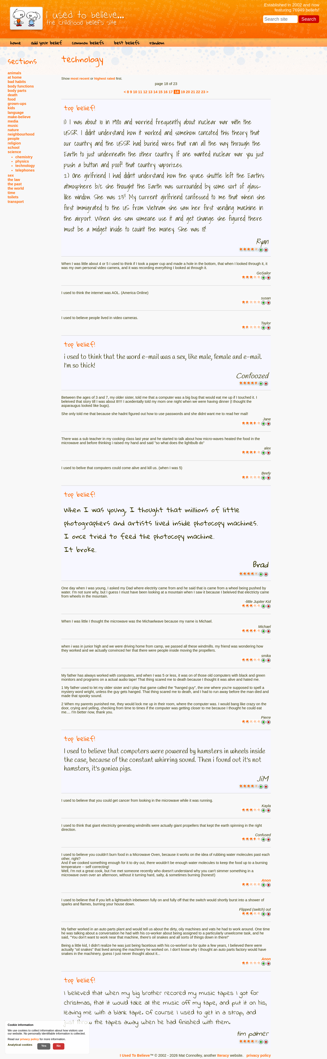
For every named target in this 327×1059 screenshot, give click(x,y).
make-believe (19, 117)
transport (16, 202)
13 (150, 92)
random (156, 43)
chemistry (24, 157)
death (12, 95)
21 (193, 92)
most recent (80, 78)
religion (14, 143)
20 (188, 92)
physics (22, 161)
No (59, 1045)
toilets (13, 197)
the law (14, 180)
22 (198, 92)
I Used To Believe (135, 1055)
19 (183, 92)
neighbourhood (21, 134)
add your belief (46, 43)
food (12, 99)
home (15, 43)
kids (11, 108)
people (13, 139)
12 (145, 92)
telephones (24, 170)
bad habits (17, 82)
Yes (43, 1045)
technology (25, 166)
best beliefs (126, 43)
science (14, 152)
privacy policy (259, 1055)
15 (160, 92)
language (16, 113)
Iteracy (223, 1055)
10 (135, 92)
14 (155, 92)
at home (15, 77)
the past (15, 184)
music (13, 126)
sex (11, 175)
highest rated (104, 78)
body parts (17, 91)
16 (166, 92)
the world (16, 188)
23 (203, 92)
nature (13, 130)
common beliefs (88, 43)
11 (140, 92)
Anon (266, 880)
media (13, 121)
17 (171, 92)
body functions (21, 86)
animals (14, 73)
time (11, 193)
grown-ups (17, 104)
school (13, 147)
